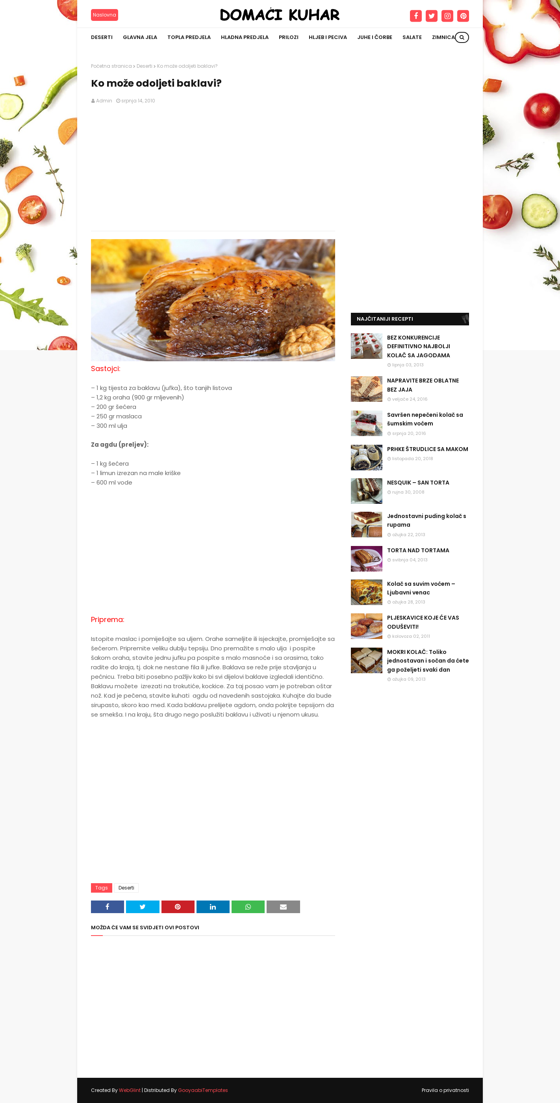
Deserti (144, 66)
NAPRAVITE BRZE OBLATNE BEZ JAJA (423, 385)
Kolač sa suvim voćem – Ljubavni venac (421, 588)
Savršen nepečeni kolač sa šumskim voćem (425, 419)
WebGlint (130, 1090)
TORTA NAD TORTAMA (418, 550)
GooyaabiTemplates (203, 1090)
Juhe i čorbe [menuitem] (374, 37)
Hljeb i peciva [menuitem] (328, 37)
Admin (104, 100)
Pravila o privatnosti (445, 1090)
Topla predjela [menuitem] (189, 37)
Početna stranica (111, 66)
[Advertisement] (213, 168)
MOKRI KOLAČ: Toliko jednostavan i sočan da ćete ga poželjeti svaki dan (428, 661)
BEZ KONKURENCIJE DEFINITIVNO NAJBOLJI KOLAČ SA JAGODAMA (418, 346)
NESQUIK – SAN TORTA (418, 483)
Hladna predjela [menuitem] (245, 37)
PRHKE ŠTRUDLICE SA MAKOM (427, 449)
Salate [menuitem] (412, 37)
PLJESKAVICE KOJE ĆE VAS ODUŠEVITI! (423, 622)
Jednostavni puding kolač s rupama (426, 520)
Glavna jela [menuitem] (140, 37)
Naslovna (104, 14)
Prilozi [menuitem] (289, 37)
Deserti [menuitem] (102, 37)
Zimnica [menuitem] (443, 37)
